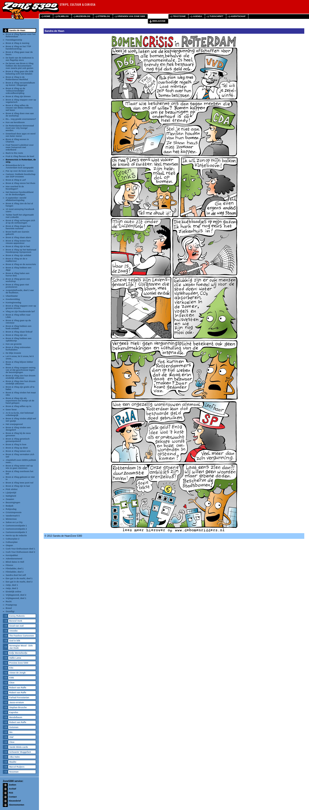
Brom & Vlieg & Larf (16, 180)
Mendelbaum (15, 717)
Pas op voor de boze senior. (20, 171)
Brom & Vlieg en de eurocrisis (21, 264)
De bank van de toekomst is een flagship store (20, 59)
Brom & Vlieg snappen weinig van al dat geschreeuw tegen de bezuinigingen (21, 370)
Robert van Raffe (17, 687)
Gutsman (13, 727)
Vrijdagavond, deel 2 (16, 595)
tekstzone (179, 16)
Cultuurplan (12, 542)
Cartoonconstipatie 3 (16, 532)
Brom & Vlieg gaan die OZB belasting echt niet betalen (19, 72)
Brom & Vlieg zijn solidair (18, 255)
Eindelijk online (13, 591)
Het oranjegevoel (14, 424)
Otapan (9, 545)
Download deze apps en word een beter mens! (20, 135)
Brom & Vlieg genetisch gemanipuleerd (18, 440)
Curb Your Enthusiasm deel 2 (20, 552)
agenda (197, 16)
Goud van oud (16, 626)
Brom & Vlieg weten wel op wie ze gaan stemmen (19, 467)
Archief (12, 789)
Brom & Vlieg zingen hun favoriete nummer (18, 227)
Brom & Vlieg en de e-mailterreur (17, 260)
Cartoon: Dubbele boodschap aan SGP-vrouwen (20, 175)
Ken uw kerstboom (15, 122)
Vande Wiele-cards (18, 747)
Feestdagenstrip (14, 40)
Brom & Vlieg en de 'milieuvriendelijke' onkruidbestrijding (15, 90)
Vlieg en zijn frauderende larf (20, 311)
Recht (9, 601)
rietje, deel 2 (12, 588)
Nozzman (14, 772)
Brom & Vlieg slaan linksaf (19, 332)
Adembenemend (14, 558)
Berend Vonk (15, 621)
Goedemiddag (13, 299)
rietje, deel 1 (12, 585)
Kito (11, 668)
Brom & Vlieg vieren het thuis (20, 183)
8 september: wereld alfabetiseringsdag (16, 199)
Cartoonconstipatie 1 (16, 525)
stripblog (104, 16)
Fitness (9, 565)
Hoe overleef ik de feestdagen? (15, 187)
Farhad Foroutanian (19, 697)
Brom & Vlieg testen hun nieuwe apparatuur (18, 242)
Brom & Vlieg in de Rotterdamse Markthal (17, 78)
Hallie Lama (15, 658)
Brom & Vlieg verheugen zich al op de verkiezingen (20, 221)
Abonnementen (16, 805)
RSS (11, 793)
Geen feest (11, 409)
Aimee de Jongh (17, 673)
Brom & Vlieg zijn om (16, 335)
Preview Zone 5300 (18, 663)
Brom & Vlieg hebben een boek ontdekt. (18, 327)
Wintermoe (11, 519)
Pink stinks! (12, 489)
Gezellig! (10, 611)
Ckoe (11, 682)
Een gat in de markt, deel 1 (19, 578)
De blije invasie (13, 353)
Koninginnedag (13, 302)
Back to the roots (14, 153)
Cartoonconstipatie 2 (16, 529)
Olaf (11, 737)
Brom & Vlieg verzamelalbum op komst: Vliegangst (20, 84)
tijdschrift (216, 16)
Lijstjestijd (11, 492)
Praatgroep (11, 605)
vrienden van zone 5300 (131, 16)
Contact (13, 797)
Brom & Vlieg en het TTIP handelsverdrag (18, 47)
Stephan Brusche (18, 707)
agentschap (238, 16)
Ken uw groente (14, 344)
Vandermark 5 (13, 516)
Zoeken (12, 785)
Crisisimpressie (13, 512)
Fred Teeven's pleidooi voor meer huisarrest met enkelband (20, 147)
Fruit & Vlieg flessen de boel (20, 156)
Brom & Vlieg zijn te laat (18, 246)
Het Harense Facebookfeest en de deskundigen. (20, 193)
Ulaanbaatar (12, 296)
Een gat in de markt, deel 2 (19, 582)
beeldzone (158, 21)
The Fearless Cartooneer (21, 636)
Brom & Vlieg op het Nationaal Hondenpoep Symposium (21, 251)
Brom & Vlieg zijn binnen (18, 96)
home (47, 16)
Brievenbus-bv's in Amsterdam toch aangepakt (20, 166)
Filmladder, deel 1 (15, 568)
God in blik (14, 641)
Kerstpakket (12, 555)
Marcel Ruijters (17, 767)
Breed (9, 608)
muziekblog (83, 16)
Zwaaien (10, 499)
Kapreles (13, 712)
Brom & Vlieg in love (16, 444)
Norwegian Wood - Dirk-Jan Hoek (21, 646)
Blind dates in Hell (15, 562)
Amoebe (13, 631)
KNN (11, 678)
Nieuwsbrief (15, 801)
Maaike (12, 762)
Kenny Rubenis (17, 616)
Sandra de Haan (17, 30)
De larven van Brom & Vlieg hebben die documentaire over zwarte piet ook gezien (20, 65)
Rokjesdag (11, 509)
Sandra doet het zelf (16, 575)
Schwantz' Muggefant (20, 752)
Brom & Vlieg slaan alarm (18, 237)
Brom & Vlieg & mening (17, 43)
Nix (11, 732)
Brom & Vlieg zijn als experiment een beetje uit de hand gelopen (20, 400)
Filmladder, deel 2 (15, 572)
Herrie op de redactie (16, 535)
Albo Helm (14, 757)
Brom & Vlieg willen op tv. (19, 406)
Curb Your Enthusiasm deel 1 (20, 549)
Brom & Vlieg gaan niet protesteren (17, 285)
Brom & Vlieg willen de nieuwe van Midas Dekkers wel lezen (19, 107)
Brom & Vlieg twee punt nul (19, 483)
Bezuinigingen (13, 502)
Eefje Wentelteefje (18, 653)
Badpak (9, 506)
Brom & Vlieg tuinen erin (18, 451)
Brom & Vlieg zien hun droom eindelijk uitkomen (20, 376)
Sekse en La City (14, 522)
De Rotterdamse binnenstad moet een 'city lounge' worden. (20, 128)
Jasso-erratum (16, 702)
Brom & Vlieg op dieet (17, 448)
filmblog (63, 16)
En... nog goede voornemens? (21, 119)
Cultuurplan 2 (12, 539)
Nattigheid (11, 496)
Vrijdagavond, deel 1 (16, 598)
